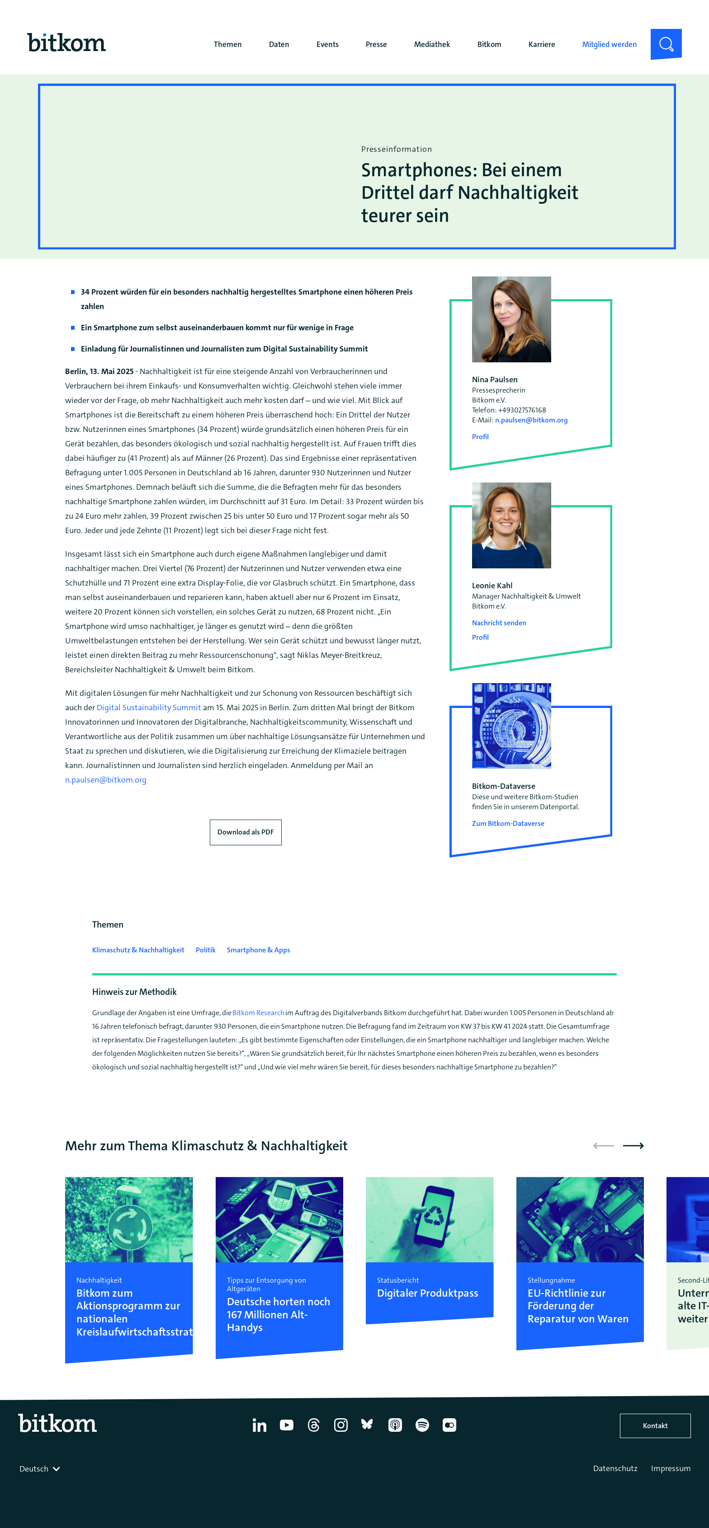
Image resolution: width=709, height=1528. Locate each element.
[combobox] (40, 1468)
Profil (480, 436)
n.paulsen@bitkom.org (107, 779)
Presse (376, 44)
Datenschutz (615, 1468)
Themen (228, 44)
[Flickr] (449, 1432)
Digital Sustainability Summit (149, 707)
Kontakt (655, 1425)
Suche (661, 36)
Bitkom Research (258, 1012)
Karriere (542, 44)
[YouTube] (286, 1432)
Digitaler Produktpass (427, 1293)
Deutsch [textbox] (33, 1468)
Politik (206, 950)
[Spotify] (422, 1432)
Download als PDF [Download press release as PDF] (245, 832)
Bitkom (489, 44)
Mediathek (432, 44)
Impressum (671, 1468)
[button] (633, 1146)
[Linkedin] (259, 1432)
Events (328, 44)
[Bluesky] (368, 1432)
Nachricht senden (499, 623)
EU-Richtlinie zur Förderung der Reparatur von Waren (578, 1306)
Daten (279, 44)
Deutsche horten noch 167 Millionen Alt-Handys (279, 1314)
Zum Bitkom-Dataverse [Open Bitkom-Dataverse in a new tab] (508, 823)
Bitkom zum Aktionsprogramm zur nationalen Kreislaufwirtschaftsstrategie (129, 1313)
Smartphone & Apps (258, 950)
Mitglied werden (609, 44)
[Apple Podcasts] (395, 1432)
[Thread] (314, 1432)
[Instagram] (341, 1432)
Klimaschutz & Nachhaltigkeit (138, 950)
